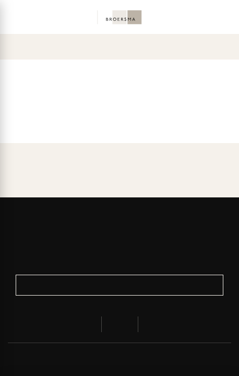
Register (119, 285)
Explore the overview (119, 106)
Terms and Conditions (177, 359)
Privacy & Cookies (80, 359)
